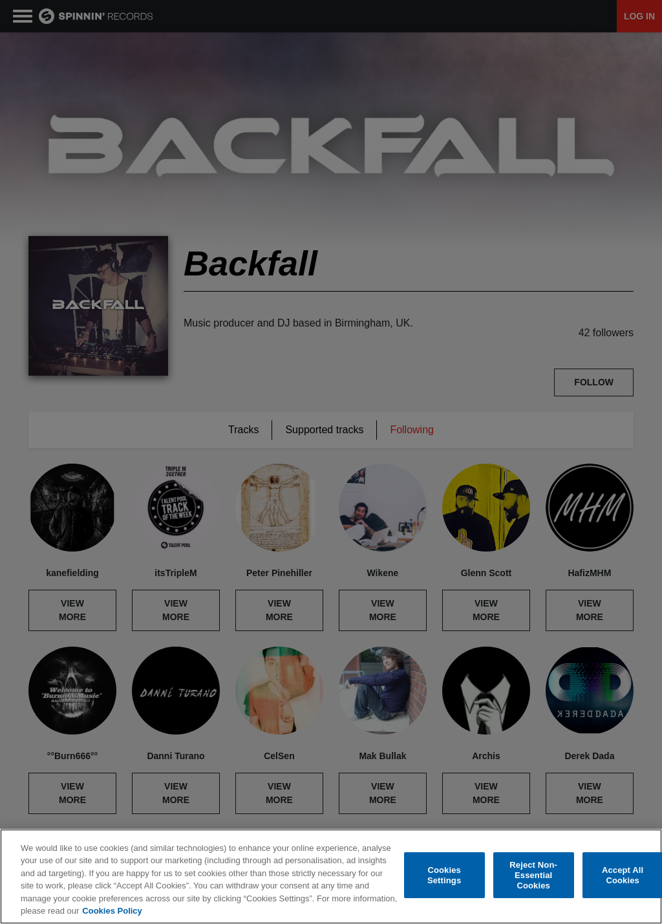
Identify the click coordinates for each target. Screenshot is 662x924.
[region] (331, 876)
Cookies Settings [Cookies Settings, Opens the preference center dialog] (444, 875)
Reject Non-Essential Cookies (533, 875)
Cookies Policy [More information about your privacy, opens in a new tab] (112, 911)
